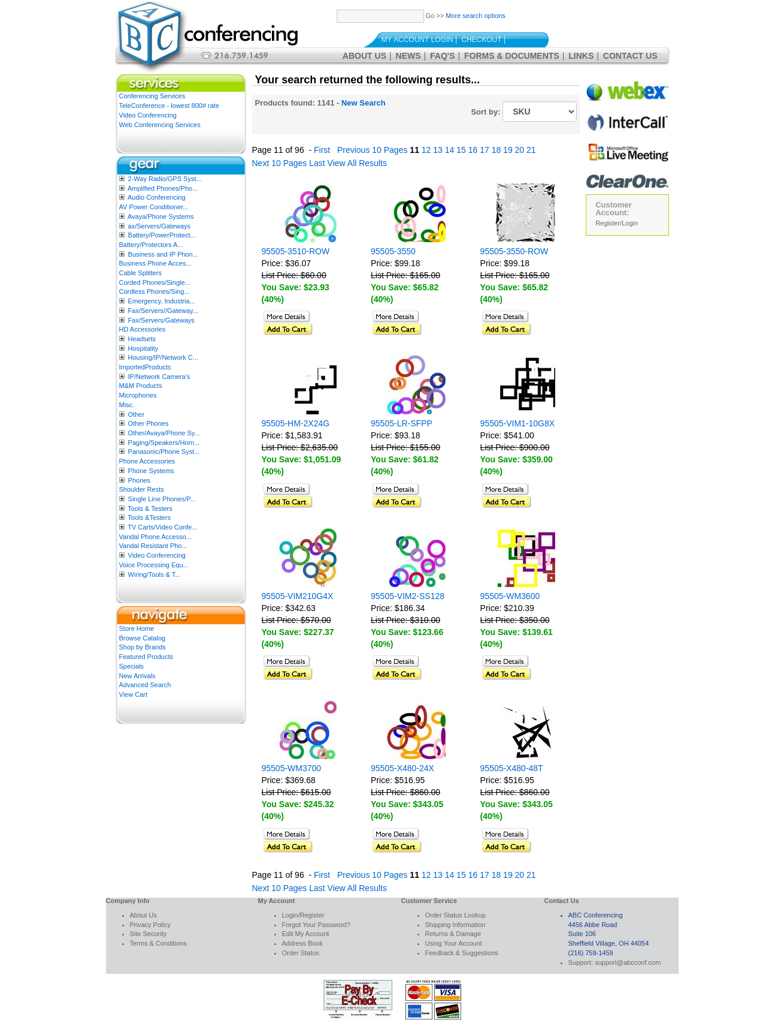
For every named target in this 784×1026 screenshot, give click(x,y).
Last (317, 163)
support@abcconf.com (628, 962)
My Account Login (417, 39)
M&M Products (140, 385)
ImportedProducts (145, 367)
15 (461, 150)
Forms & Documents (511, 56)
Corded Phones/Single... (154, 282)
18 (496, 150)
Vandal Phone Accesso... (155, 536)
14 (450, 150)
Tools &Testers (149, 517)
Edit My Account (305, 933)
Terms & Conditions (158, 943)
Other (136, 414)
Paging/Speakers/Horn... (164, 442)
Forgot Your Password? (316, 924)
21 (531, 150)
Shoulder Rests (141, 489)
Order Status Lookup (455, 915)
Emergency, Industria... (161, 301)
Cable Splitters (140, 272)
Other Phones (148, 423)
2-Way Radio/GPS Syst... (165, 178)
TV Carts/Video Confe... (162, 527)
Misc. (127, 404)
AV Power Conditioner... (154, 206)
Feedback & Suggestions (461, 952)
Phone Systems (151, 470)
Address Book (302, 943)
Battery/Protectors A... (151, 244)
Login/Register (303, 915)
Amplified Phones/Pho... (163, 188)
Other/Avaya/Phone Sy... (164, 433)
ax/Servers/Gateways (159, 226)
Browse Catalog (142, 638)
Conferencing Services (152, 96)
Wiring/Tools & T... (154, 574)
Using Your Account (453, 943)
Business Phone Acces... (155, 263)
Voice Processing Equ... (154, 564)
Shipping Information (455, 924)
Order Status (300, 952)
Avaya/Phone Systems (160, 216)
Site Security (148, 933)
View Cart (133, 694)
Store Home (137, 628)
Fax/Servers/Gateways (161, 320)
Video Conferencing (148, 115)
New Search (363, 102)
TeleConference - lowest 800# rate (169, 105)
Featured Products (146, 656)
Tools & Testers (150, 508)
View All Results (357, 163)
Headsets (142, 338)
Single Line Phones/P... (162, 499)
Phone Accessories (147, 461)
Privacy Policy (150, 924)
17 (484, 150)
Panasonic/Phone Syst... (164, 451)
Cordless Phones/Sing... (154, 291)
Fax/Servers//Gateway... (163, 310)
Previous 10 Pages (372, 150)
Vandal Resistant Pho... (153, 545)
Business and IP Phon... (163, 254)
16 (473, 150)
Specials (131, 666)
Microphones (138, 395)
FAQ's (442, 56)
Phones (139, 480)
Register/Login (616, 223)
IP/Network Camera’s (159, 376)
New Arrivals (137, 675)
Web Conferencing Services (160, 124)
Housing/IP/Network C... (163, 357)
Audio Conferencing (157, 197)
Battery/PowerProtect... (162, 235)
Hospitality (143, 348)
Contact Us (630, 56)
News (408, 56)
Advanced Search (145, 684)
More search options (475, 15)
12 (426, 150)
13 (438, 150)
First (322, 150)
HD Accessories (142, 329)
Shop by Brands (142, 647)
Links (581, 56)
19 (508, 150)
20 (520, 150)
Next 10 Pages (279, 163)
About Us (364, 56)
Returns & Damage (453, 933)
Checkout (481, 39)
